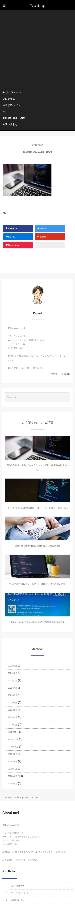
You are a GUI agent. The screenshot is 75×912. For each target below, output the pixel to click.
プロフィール (11, 92)
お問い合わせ (10, 124)
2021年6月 (12, 688)
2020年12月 (13, 732)
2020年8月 (12, 761)
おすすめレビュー (12, 105)
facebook (11, 228)
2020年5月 (12, 783)
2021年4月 (12, 703)
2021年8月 (12, 673)
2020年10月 (13, 747)
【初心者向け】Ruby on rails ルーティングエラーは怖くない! (37, 508)
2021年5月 (12, 695)
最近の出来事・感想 (13, 118)
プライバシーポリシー (21, 893)
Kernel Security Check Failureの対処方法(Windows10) (38, 622)
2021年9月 (12, 666)
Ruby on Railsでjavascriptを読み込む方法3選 (37, 546)
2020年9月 (12, 754)
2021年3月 (12, 710)
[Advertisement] (37, 50)
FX (4, 111)
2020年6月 (12, 776)
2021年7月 (12, 680)
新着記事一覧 (17, 900)
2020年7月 (12, 769)
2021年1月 (12, 725)
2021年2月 (12, 717)
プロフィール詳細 (60, 374)
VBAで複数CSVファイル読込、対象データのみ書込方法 (37, 584)
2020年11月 (13, 739)
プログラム (8, 98)
